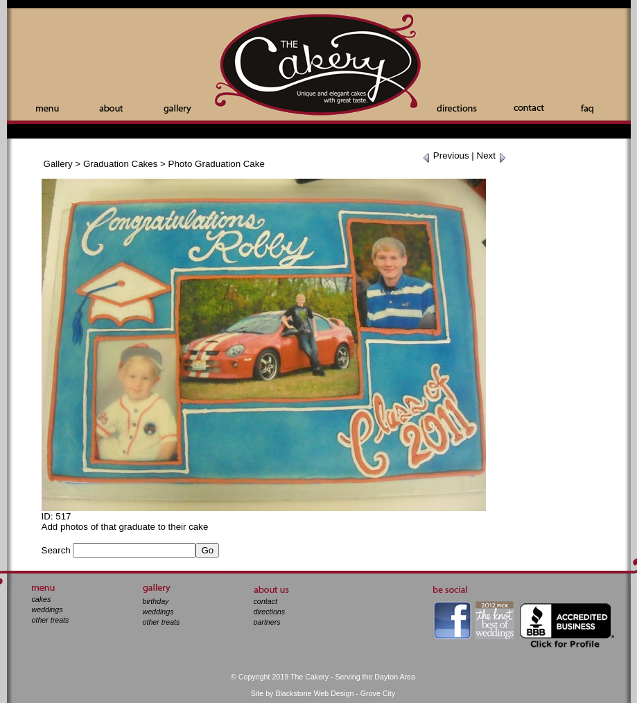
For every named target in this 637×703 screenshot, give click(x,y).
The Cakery (319, 66)
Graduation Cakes (120, 164)
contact (265, 601)
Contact (529, 108)
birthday (156, 601)
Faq (587, 109)
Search (56, 550)
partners (267, 622)
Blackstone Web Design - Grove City (335, 693)
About (111, 108)
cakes (41, 599)
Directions (457, 108)
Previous (445, 155)
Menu (47, 109)
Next (492, 155)
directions (270, 611)
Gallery (177, 109)
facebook (452, 620)
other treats (50, 620)
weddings (47, 609)
